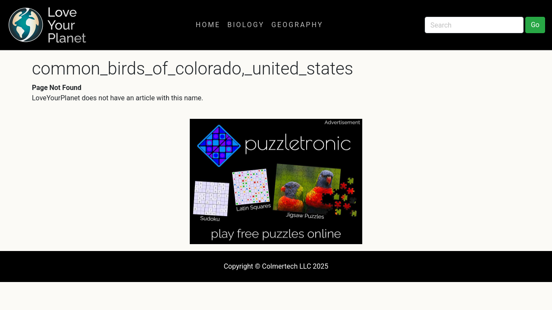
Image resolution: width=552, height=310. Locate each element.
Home (208, 25)
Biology (245, 25)
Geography (297, 25)
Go (535, 25)
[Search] (474, 25)
